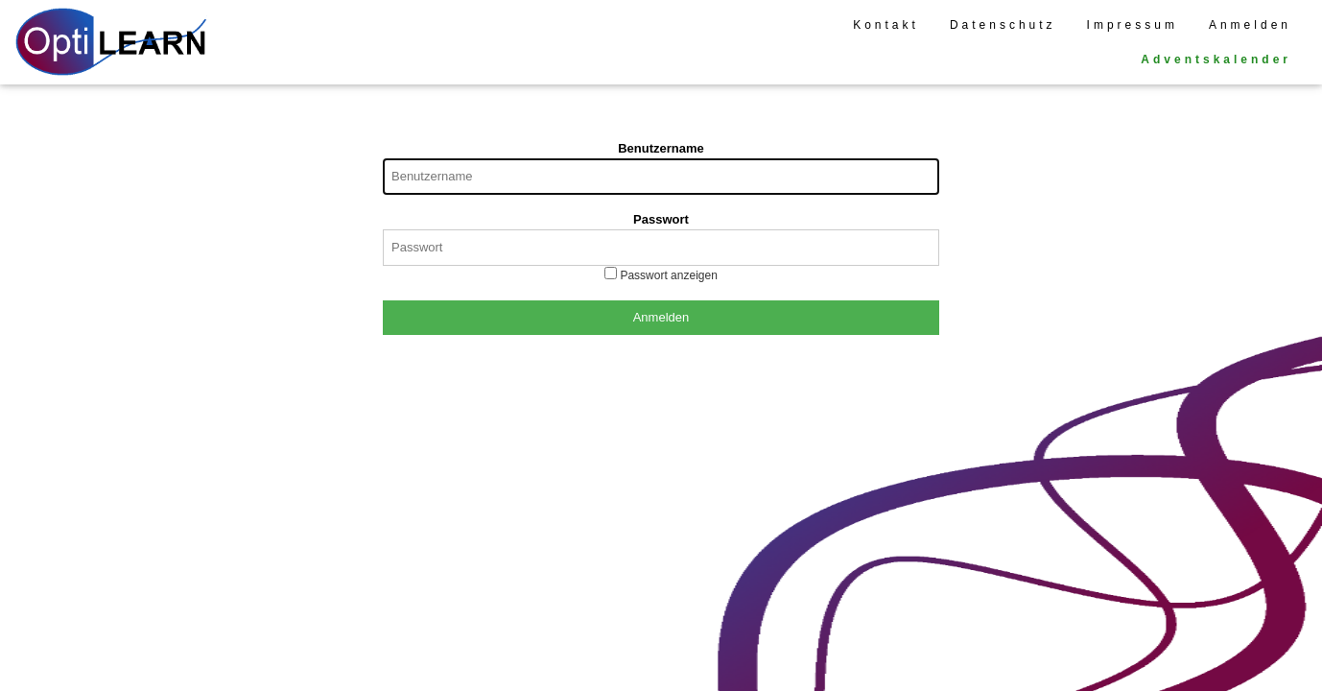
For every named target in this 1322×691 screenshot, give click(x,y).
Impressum (1132, 25)
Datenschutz (1003, 25)
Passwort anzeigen (667, 275)
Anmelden (1250, 25)
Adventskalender (1216, 59)
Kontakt (886, 25)
